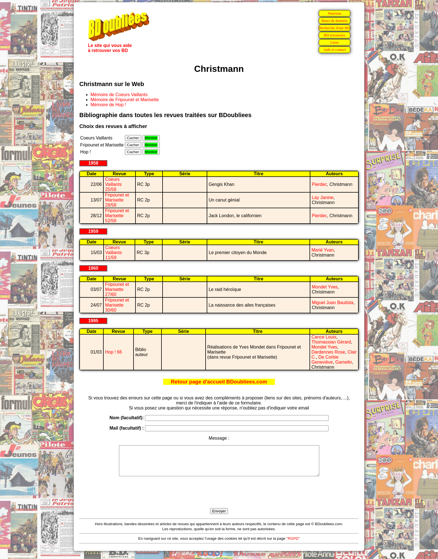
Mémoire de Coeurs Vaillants (119, 94)
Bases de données (334, 20)
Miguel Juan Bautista (332, 302)
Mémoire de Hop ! (108, 104)
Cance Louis (323, 337)
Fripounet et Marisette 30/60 (117, 305)
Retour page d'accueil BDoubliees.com (219, 382)
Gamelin (343, 362)
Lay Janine (322, 197)
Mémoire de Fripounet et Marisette (125, 99)
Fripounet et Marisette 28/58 (117, 200)
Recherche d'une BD (334, 28)
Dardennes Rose (328, 352)
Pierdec (319, 184)
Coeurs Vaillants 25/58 (113, 184)
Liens (334, 42)
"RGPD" (293, 544)
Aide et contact (334, 50)
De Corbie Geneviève (325, 359)
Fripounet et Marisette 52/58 (117, 215)
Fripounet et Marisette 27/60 (117, 289)
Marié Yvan (322, 250)
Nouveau (334, 13)
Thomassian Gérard (331, 342)
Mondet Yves (324, 287)
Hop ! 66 (113, 352)
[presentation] (219, 499)
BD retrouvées (334, 35)
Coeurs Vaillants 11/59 (113, 252)
